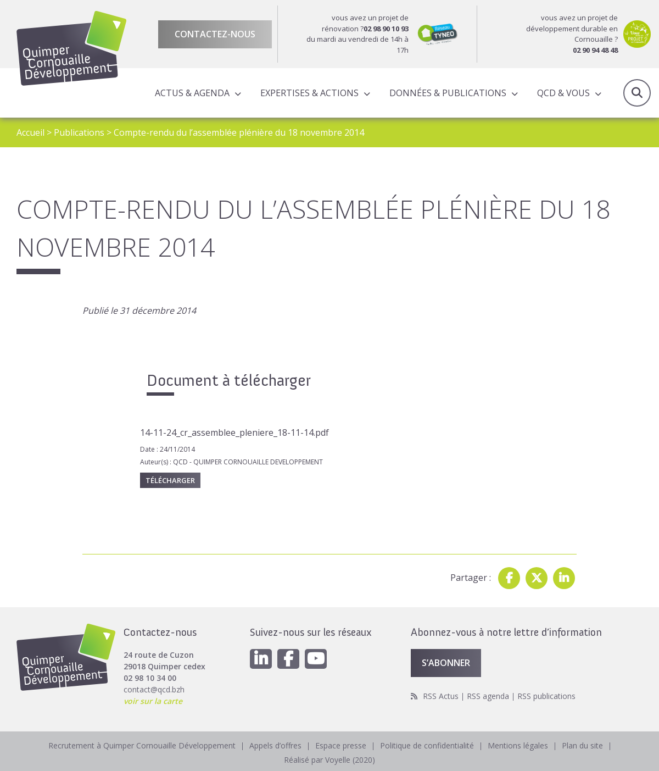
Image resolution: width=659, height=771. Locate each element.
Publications (79, 132)
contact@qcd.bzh (154, 689)
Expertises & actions (309, 93)
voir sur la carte (153, 701)
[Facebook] (288, 659)
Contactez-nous (215, 34)
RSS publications (546, 696)
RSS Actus (441, 696)
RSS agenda (488, 696)
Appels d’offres (275, 745)
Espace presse (340, 745)
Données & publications (447, 93)
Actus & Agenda (192, 93)
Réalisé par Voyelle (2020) (329, 760)
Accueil (30, 132)
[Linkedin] (261, 659)
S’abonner (446, 663)
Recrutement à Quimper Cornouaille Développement (142, 745)
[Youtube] (316, 659)
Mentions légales (518, 745)
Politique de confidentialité (427, 745)
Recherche (637, 92)
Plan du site (582, 745)
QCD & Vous (563, 93)
